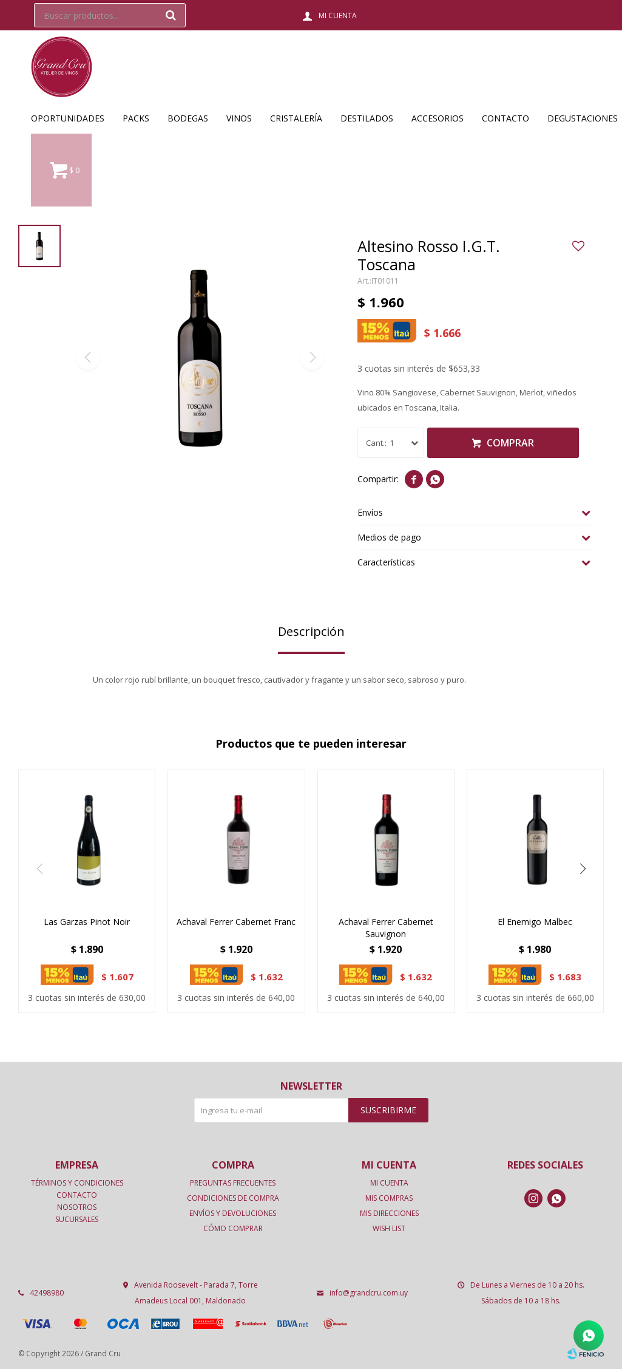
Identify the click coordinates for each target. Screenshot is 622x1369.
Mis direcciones (389, 1213)
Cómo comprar (233, 1228)
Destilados (366, 118)
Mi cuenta (389, 1183)
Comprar (510, 442)
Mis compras (389, 1198)
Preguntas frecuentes (233, 1183)
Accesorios (437, 118)
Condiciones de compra (233, 1198)
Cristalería (296, 118)
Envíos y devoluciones (232, 1213)
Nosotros (76, 1207)
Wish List (389, 1228)
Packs (136, 118)
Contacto (505, 118)
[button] (582, 868)
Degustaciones (582, 118)
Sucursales (76, 1219)
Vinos (239, 118)
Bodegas (187, 118)
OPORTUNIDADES (67, 118)
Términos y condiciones (77, 1183)
